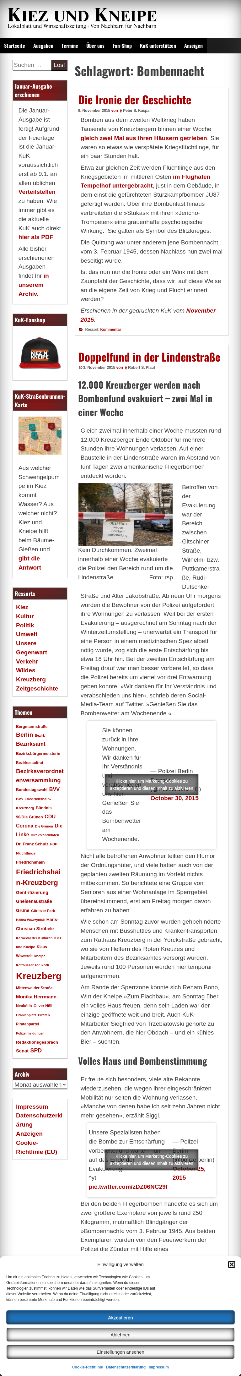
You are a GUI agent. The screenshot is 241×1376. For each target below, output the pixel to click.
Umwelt (26, 634)
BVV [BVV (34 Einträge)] (54, 789)
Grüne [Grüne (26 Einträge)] (22, 910)
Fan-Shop (122, 45)
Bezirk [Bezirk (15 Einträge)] (40, 735)
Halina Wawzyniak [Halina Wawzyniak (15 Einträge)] (30, 920)
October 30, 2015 (174, 798)
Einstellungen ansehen (120, 1352)
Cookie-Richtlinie (87, 1367)
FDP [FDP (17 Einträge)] (53, 844)
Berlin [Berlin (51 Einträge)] (24, 734)
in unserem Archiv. (34, 284)
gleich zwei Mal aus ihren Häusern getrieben (144, 138)
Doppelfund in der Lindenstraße (149, 356)
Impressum (159, 1367)
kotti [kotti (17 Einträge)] (45, 965)
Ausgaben (43, 45)
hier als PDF (36, 237)
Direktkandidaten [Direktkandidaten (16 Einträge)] (45, 835)
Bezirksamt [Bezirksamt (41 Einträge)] (31, 744)
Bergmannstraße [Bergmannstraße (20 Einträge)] (31, 726)
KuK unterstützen (158, 45)
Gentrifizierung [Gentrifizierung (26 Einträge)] (32, 892)
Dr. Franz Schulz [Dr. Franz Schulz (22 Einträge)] (32, 844)
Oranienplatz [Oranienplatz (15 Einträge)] (26, 1015)
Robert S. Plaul (141, 367)
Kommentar (110, 329)
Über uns (95, 45)
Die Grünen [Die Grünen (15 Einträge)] (44, 826)
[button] (231, 1264)
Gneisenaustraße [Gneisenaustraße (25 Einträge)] (34, 901)
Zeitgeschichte (37, 688)
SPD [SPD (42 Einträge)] (36, 1050)
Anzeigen (193, 45)
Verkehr (27, 661)
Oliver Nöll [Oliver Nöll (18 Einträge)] (43, 1006)
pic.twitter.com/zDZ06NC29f (128, 1186)
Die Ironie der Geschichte (134, 99)
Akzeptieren (120, 1317)
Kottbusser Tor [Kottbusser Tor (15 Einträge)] (28, 965)
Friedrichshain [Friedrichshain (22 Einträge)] (30, 862)
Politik (25, 625)
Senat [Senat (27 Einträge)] (22, 1050)
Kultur (25, 616)
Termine (70, 45)
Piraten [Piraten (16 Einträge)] (44, 1015)
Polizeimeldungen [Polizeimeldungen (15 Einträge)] (30, 1033)
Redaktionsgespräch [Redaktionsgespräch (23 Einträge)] (37, 1042)
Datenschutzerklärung (126, 1367)
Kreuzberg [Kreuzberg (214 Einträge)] (39, 976)
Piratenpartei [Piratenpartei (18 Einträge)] (27, 1024)
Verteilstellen (37, 191)
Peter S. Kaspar (137, 110)
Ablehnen (120, 1334)
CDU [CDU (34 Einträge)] (50, 816)
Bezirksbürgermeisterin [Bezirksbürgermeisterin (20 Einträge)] (38, 753)
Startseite (14, 45)
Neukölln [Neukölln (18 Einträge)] (24, 1006)
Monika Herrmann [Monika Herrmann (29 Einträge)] (36, 996)
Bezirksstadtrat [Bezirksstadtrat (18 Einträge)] (29, 763)
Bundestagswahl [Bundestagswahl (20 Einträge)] (31, 790)
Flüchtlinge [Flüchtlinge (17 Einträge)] (25, 853)
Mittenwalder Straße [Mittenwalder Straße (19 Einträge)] (34, 988)
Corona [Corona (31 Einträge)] (24, 825)
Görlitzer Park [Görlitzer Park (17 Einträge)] (43, 911)
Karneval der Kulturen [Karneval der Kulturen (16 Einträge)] (34, 938)
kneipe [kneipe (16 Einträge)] (39, 956)
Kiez (22, 607)
